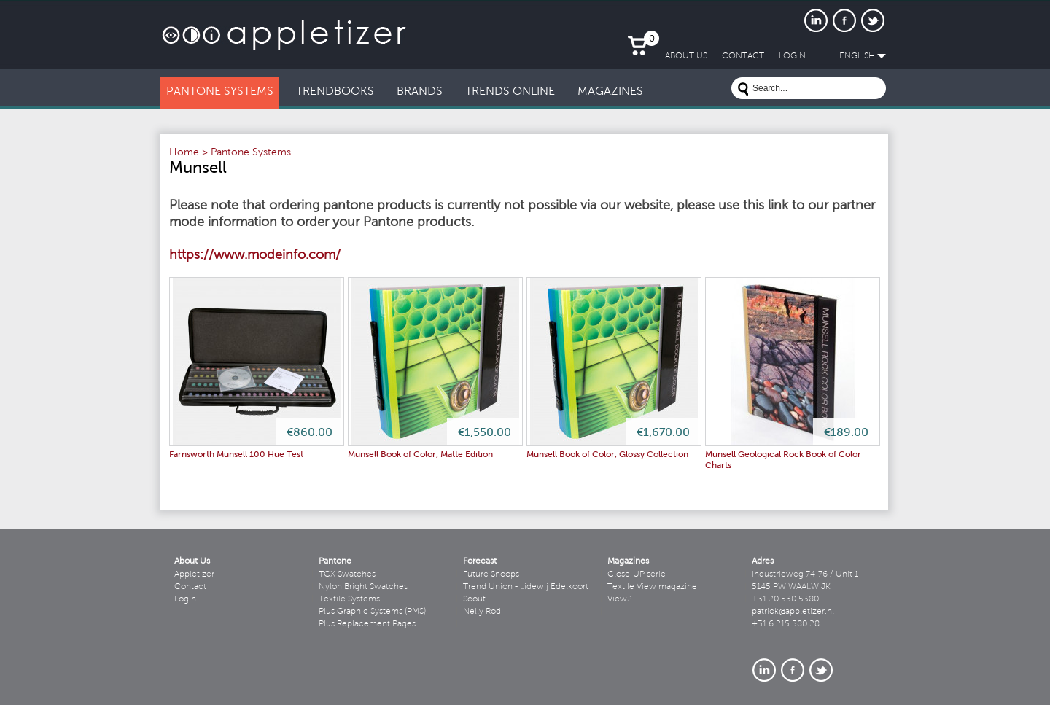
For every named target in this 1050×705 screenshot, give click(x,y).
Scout (474, 599)
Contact (190, 587)
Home (184, 153)
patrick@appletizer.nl (793, 611)
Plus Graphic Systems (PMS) (372, 611)
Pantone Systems (251, 153)
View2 (619, 599)
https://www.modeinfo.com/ (255, 255)
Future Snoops (491, 574)
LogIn (792, 56)
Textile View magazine (652, 587)
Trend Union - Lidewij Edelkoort (525, 587)
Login (185, 599)
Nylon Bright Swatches (363, 587)
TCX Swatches (347, 574)
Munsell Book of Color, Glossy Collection (607, 455)
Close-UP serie (636, 574)
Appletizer (194, 574)
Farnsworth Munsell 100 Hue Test (236, 455)
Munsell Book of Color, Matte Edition (420, 455)
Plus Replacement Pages (367, 624)
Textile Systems (349, 599)
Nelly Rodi (483, 611)
